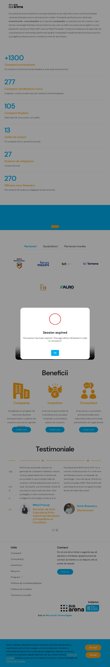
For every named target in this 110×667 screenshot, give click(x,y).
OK (55, 347)
